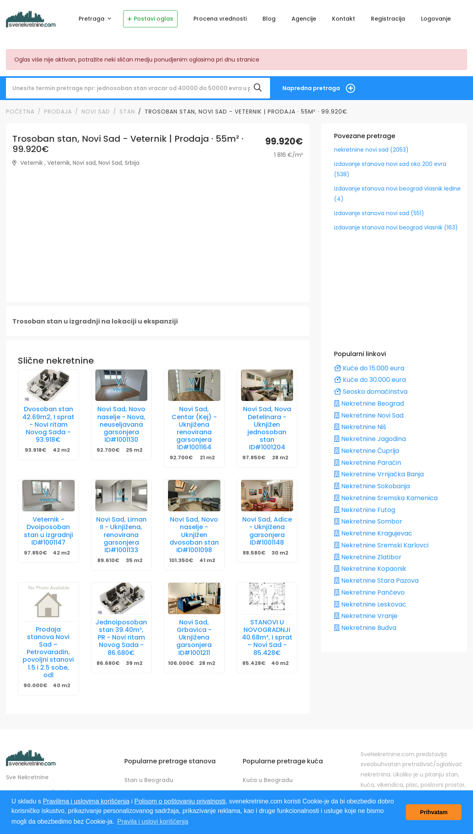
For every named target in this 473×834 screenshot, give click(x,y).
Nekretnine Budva (365, 622)
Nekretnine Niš (360, 422)
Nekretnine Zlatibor (368, 552)
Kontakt (343, 19)
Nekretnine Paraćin (367, 457)
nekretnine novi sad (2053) (371, 144)
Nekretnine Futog (364, 504)
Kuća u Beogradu (268, 775)
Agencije (304, 19)
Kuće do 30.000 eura (370, 374)
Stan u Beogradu (148, 775)
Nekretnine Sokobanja (372, 480)
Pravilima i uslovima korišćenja (86, 801)
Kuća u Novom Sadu (272, 789)
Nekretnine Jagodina (370, 433)
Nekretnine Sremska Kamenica (386, 492)
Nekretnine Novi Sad (368, 410)
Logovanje (436, 19)
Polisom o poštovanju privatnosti (179, 801)
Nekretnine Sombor (368, 516)
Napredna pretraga (311, 83)
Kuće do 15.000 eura (369, 363)
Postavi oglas (150, 19)
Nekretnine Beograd (369, 398)
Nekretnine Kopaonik (370, 563)
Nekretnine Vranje (366, 611)
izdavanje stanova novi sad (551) (379, 208)
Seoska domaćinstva (370, 386)
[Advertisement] (157, 235)
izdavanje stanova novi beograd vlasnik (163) (396, 222)
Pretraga (92, 19)
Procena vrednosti (220, 19)
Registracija (388, 19)
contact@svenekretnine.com (48, 787)
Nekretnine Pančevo (369, 587)
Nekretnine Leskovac (370, 599)
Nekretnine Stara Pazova (376, 575)
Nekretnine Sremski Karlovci (381, 540)
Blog (269, 19)
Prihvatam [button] (434, 812)
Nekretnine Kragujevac (373, 528)
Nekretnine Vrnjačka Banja (379, 469)
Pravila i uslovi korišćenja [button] (152, 821)
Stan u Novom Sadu (152, 789)
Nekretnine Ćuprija (366, 445)
